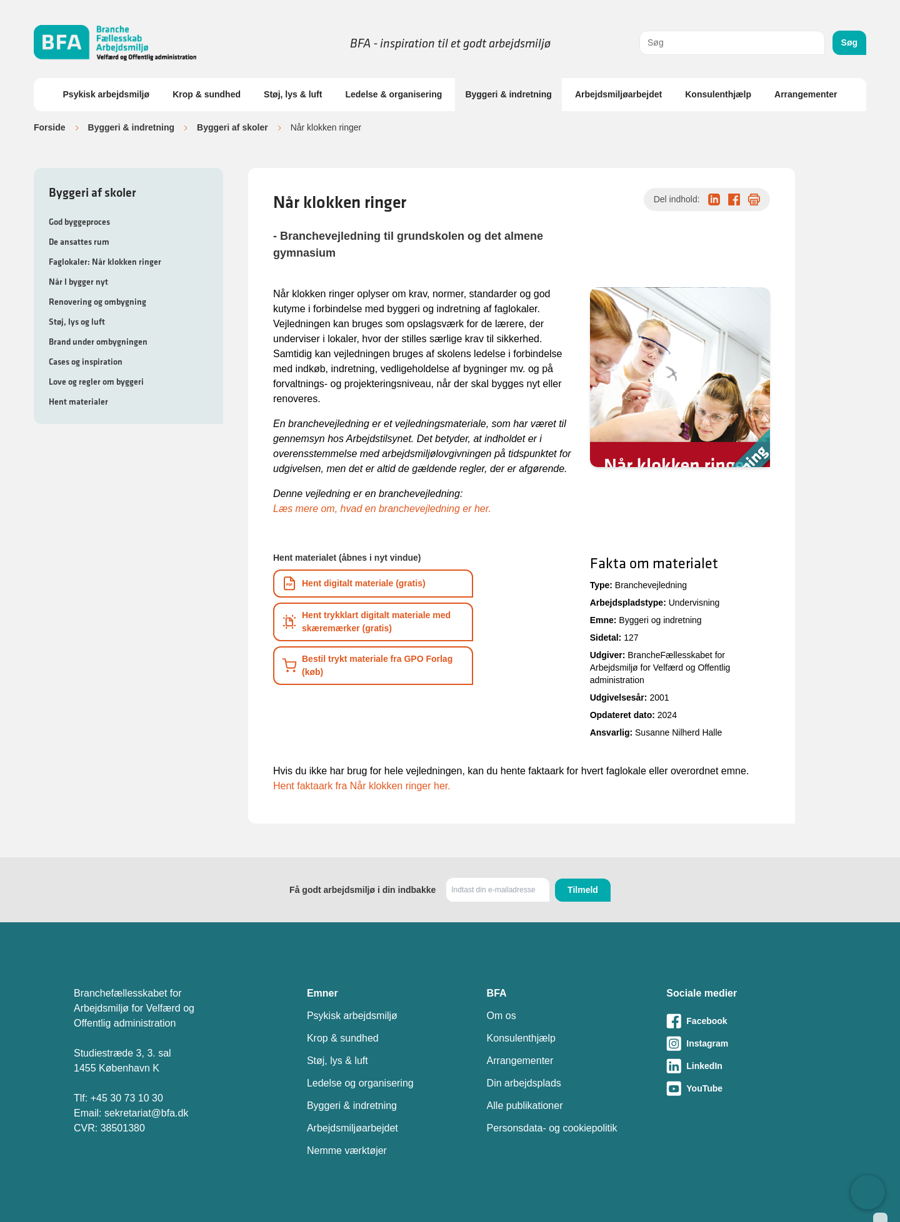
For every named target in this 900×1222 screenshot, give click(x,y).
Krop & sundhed (206, 94)
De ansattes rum (79, 241)
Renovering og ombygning (97, 301)
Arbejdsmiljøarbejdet (618, 94)
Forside (50, 127)
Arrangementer (805, 94)
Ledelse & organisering (393, 94)
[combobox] (732, 43)
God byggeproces (79, 221)
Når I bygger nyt (78, 281)
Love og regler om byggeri (96, 381)
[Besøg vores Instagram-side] (746, 1043)
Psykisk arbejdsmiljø (106, 94)
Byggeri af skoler (232, 127)
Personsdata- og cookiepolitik (552, 1128)
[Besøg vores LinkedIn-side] (746, 1065)
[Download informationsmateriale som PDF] (373, 583)
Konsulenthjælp (718, 94)
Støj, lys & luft (293, 94)
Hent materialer (78, 401)
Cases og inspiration (85, 361)
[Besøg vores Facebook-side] (746, 1020)
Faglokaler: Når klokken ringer (105, 261)
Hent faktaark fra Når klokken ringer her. (362, 786)
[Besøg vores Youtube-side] (746, 1088)
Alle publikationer (525, 1105)
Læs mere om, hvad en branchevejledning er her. (382, 508)
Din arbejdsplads (524, 1083)
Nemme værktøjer (347, 1150)
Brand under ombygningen (98, 341)
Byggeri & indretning (508, 94)
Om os (501, 1015)
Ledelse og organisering (360, 1083)
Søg (849, 42)
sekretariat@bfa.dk (146, 1113)
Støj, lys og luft (77, 321)
